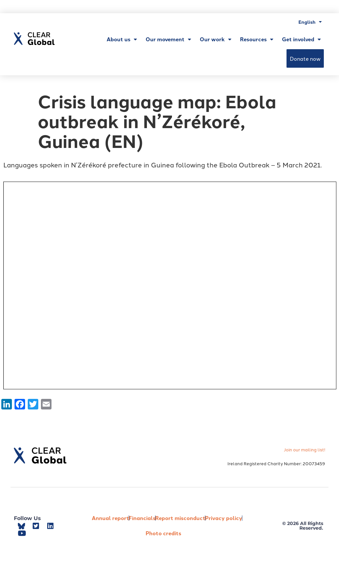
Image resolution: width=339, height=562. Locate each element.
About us (122, 39)
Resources (256, 39)
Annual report (110, 518)
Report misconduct (180, 518)
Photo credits (163, 533)
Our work (215, 39)
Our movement (168, 39)
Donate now (305, 58)
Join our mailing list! (304, 449)
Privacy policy (223, 518)
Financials (142, 518)
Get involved (301, 39)
